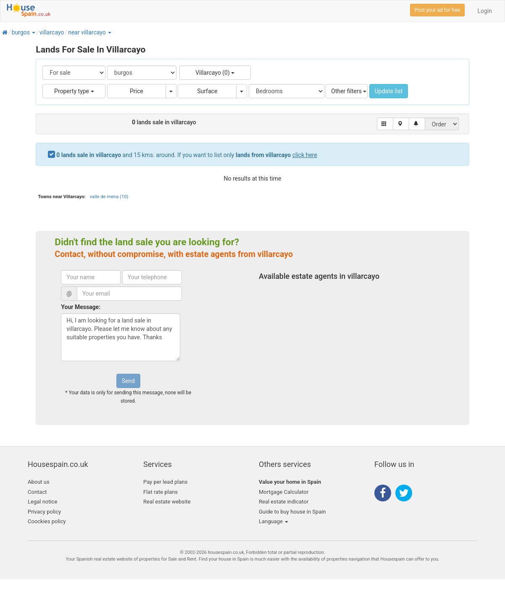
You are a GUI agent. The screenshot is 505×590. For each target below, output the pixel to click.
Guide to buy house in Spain (292, 512)
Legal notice (42, 501)
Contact (37, 492)
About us (39, 482)
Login (484, 11)
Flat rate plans (160, 492)
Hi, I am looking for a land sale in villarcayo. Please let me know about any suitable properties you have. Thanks (120, 337)
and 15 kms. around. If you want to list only (186, 155)
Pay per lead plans (165, 482)
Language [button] (273, 521)
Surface (207, 91)
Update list (389, 91)
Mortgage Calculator (283, 492)
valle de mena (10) (109, 196)
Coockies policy (47, 521)
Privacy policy (44, 512)
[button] (33, 32)
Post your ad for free (437, 10)
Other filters (348, 91)
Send (128, 381)
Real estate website (167, 501)
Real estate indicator (283, 501)
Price (136, 91)
